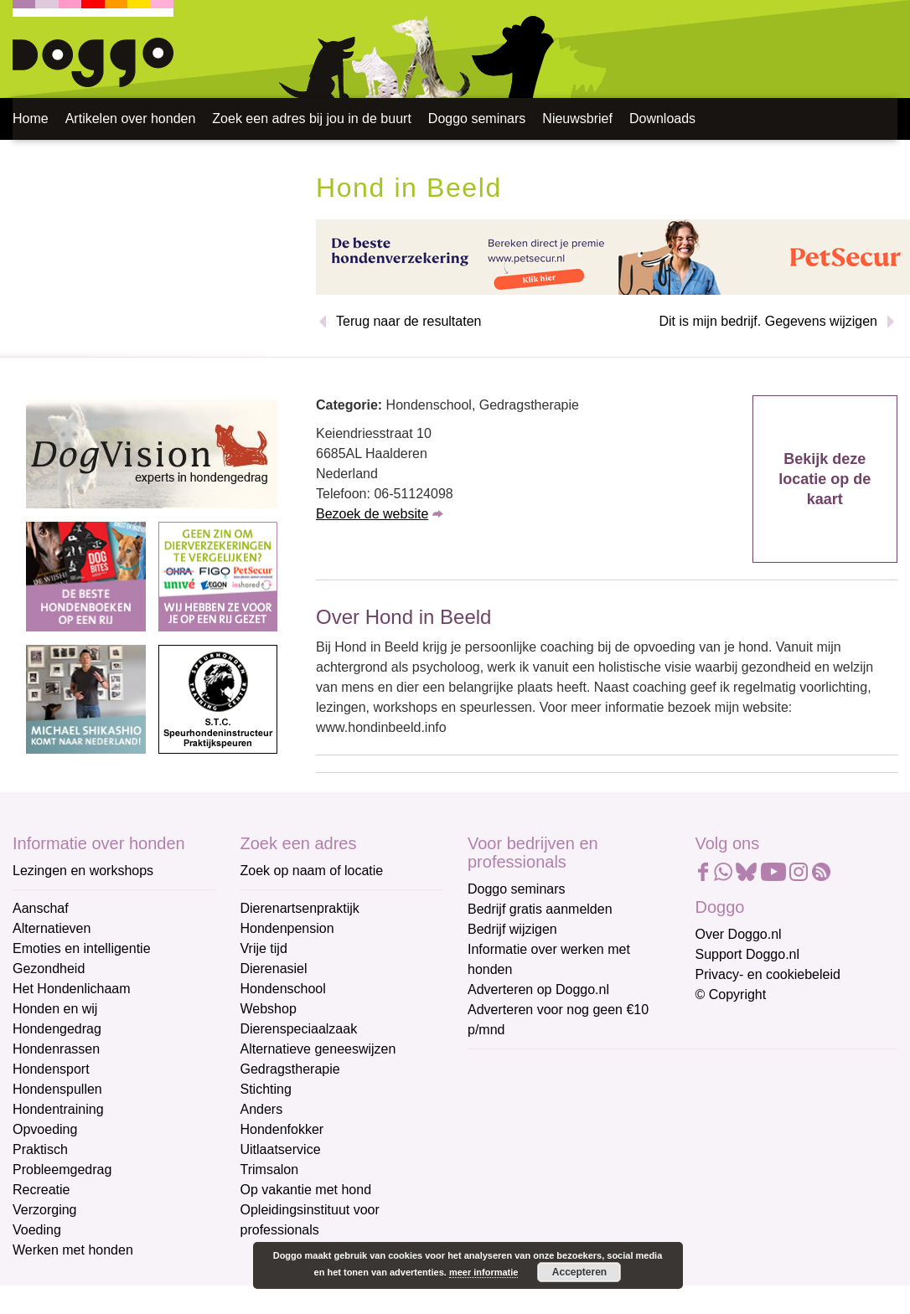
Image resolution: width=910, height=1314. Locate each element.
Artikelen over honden (130, 118)
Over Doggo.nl (738, 934)
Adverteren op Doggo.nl (538, 989)
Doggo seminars (477, 118)
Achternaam (504, 1180)
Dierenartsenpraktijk (299, 908)
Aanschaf (41, 908)
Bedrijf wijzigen (512, 929)
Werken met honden (73, 1250)
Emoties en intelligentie (82, 948)
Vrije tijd (263, 948)
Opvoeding (45, 1129)
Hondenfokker (282, 1129)
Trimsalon (269, 1169)
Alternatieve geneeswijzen (318, 1049)
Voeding (37, 1230)
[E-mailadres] (587, 1095)
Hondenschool (283, 989)
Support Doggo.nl (747, 954)
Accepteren (579, 1272)
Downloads (662, 118)
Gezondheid (49, 968)
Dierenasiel (274, 968)
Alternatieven (51, 928)
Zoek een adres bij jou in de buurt (311, 118)
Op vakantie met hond (306, 1190)
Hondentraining (58, 1109)
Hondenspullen (57, 1089)
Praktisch (40, 1149)
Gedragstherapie (290, 1069)
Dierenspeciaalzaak (299, 1029)
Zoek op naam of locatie (312, 870)
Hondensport (51, 1069)
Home (31, 118)
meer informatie (484, 1272)
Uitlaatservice (280, 1149)
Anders (261, 1109)
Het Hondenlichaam (72, 989)
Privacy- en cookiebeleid (767, 974)
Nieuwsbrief (577, 118)
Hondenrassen (56, 1049)
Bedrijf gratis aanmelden (540, 909)
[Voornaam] (587, 1150)
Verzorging (45, 1210)
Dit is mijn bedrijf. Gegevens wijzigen (768, 321)
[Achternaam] (587, 1206)
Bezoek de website (372, 514)
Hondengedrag (57, 1029)
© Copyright (731, 994)
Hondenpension (287, 928)
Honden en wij (55, 1009)
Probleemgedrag (62, 1169)
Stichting (266, 1089)
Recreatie (41, 1190)
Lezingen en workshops (83, 870)
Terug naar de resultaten (408, 321)
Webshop (268, 1009)
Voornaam (499, 1125)
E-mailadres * (509, 1070)
